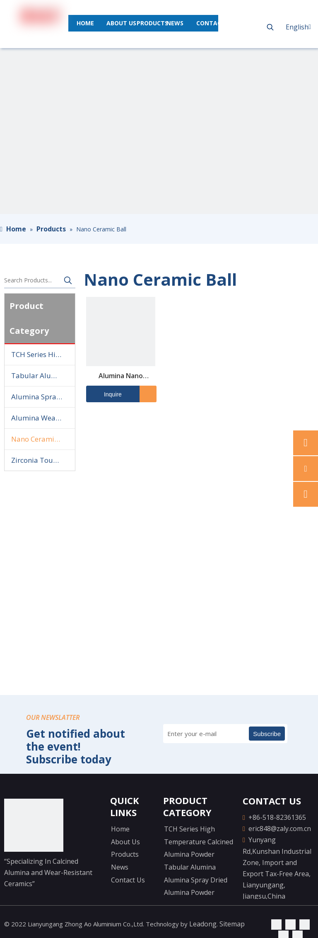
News (119, 867)
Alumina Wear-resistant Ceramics (43, 418)
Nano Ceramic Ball (41, 439)
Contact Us (128, 880)
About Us (125, 841)
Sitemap (232, 923)
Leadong (203, 923)
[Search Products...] (32, 280)
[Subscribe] (267, 734)
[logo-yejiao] (33, 825)
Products (125, 854)
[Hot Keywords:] (270, 26)
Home (120, 829)
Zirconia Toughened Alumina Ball (43, 460)
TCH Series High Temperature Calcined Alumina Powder (43, 354)
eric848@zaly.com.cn (279, 828)
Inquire (104, 394)
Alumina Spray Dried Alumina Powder (43, 396)
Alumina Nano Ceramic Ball (121, 376)
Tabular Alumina (39, 375)
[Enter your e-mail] (199, 733)
